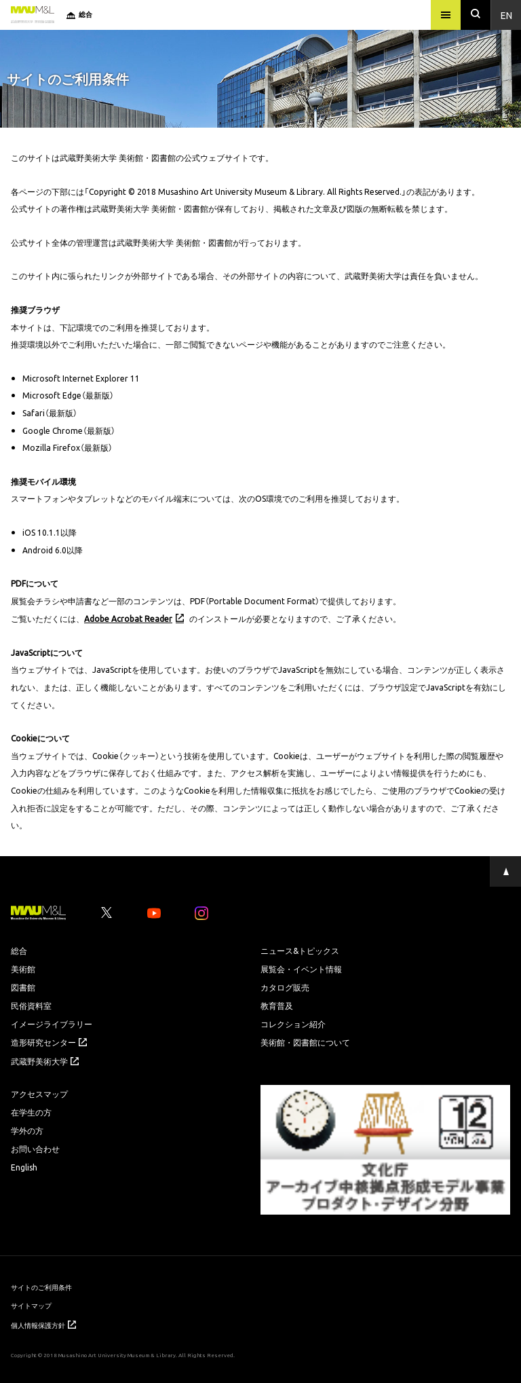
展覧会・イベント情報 (301, 969)
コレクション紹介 (293, 1024)
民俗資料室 (31, 1005)
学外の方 (27, 1130)
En (506, 15)
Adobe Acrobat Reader (128, 618)
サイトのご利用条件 (41, 1287)
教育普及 (276, 1005)
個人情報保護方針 (43, 1325)
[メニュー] (446, 15)
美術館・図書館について (305, 1042)
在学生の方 (31, 1112)
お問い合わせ (35, 1149)
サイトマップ (31, 1305)
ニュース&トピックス (299, 950)
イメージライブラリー (51, 1024)
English (24, 1167)
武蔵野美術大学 (45, 1061)
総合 (19, 950)
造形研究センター (49, 1042)
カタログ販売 (284, 987)
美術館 (23, 969)
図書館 (23, 987)
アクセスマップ (39, 1094)
